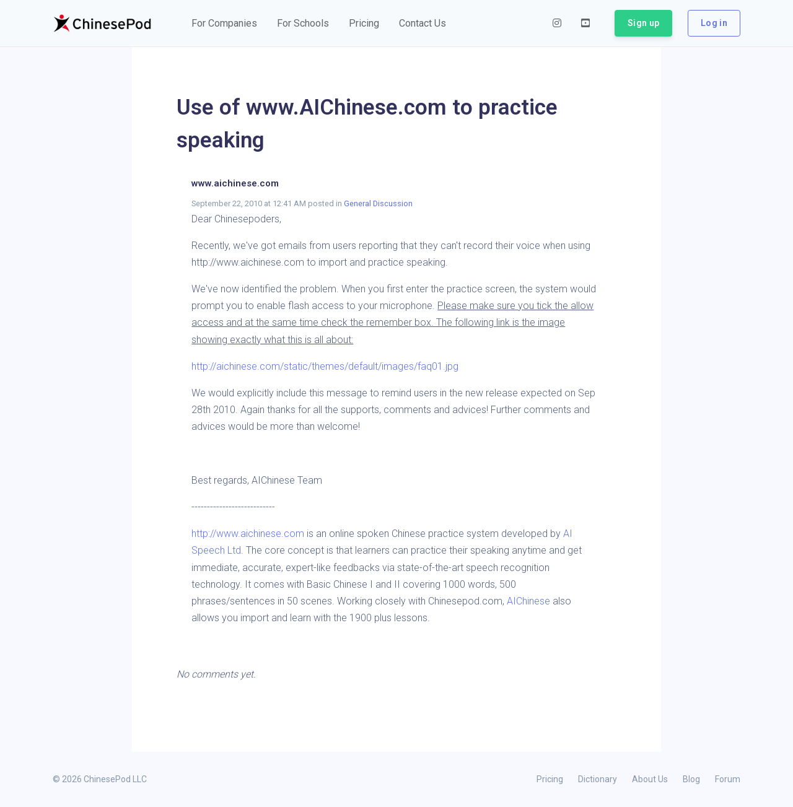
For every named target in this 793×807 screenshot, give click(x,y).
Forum (727, 779)
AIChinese (530, 601)
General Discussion (378, 203)
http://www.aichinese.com (247, 533)
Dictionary (597, 779)
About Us (650, 779)
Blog (691, 779)
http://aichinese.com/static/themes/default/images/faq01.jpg (324, 366)
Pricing (550, 779)
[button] (224, 23)
